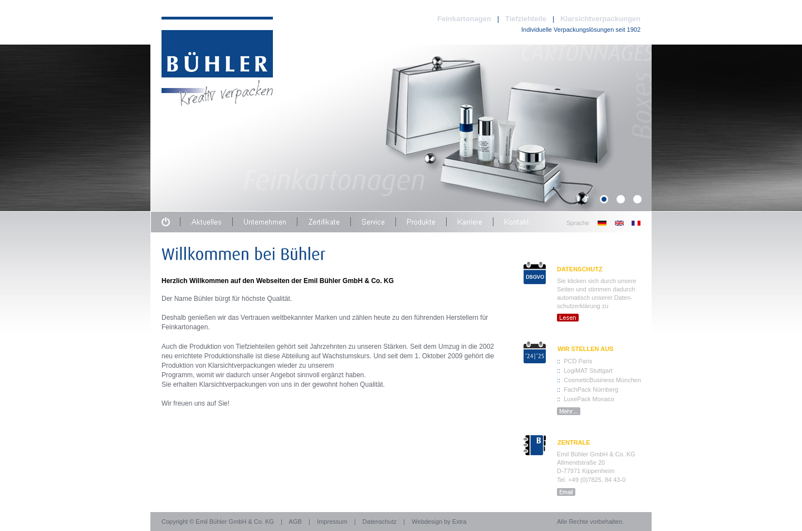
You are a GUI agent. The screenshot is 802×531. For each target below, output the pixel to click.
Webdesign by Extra (439, 521)
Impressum (332, 521)
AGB (295, 521)
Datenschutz (380, 521)
